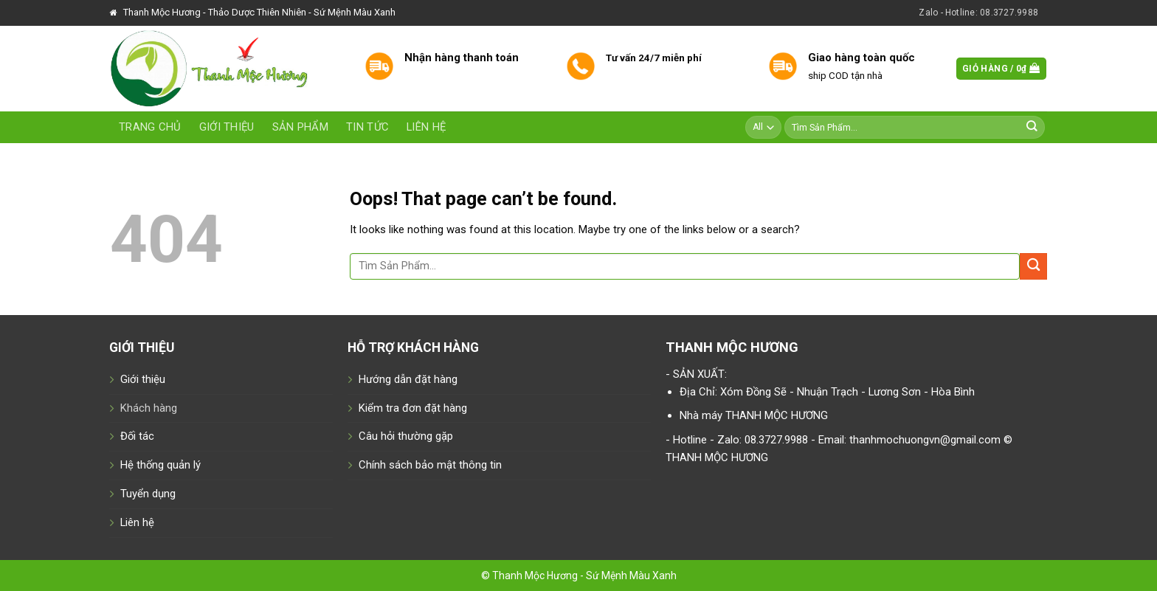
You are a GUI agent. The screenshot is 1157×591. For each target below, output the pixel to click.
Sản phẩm (300, 127)
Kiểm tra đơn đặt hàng (413, 408)
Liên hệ (426, 127)
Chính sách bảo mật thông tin (430, 464)
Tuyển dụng (148, 493)
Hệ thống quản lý (160, 464)
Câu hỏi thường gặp (406, 436)
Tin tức (367, 127)
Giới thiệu (227, 127)
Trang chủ (150, 127)
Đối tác (137, 436)
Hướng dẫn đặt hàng (408, 379)
